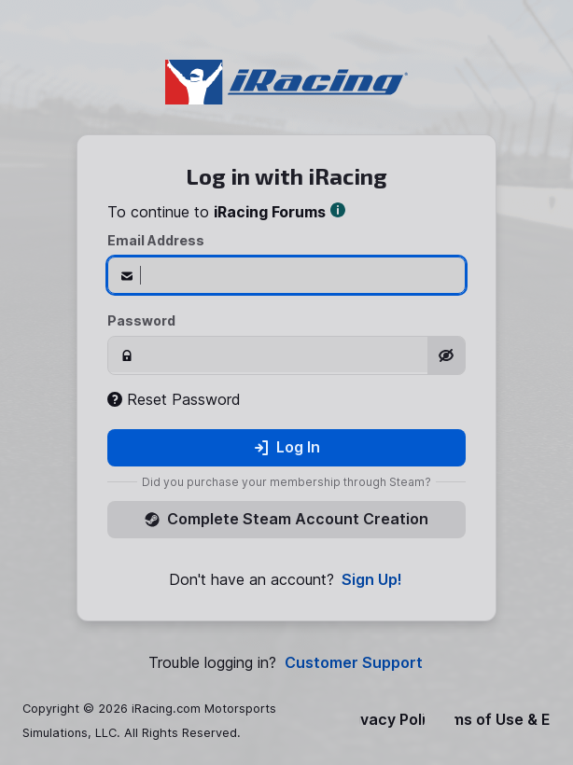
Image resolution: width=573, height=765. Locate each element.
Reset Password (174, 399)
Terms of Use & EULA (502, 720)
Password (141, 320)
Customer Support (354, 663)
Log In (287, 447)
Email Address (155, 240)
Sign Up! (372, 580)
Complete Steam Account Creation (286, 518)
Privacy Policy (392, 720)
